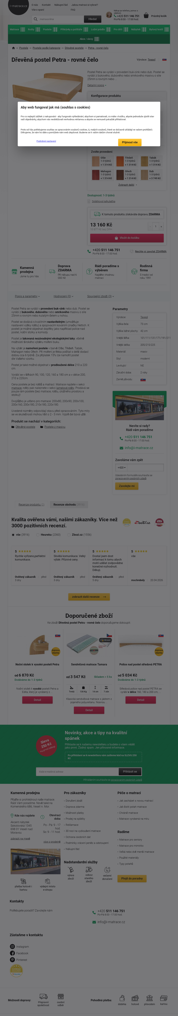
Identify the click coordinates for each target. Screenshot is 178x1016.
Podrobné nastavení (46, 141)
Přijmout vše (130, 142)
